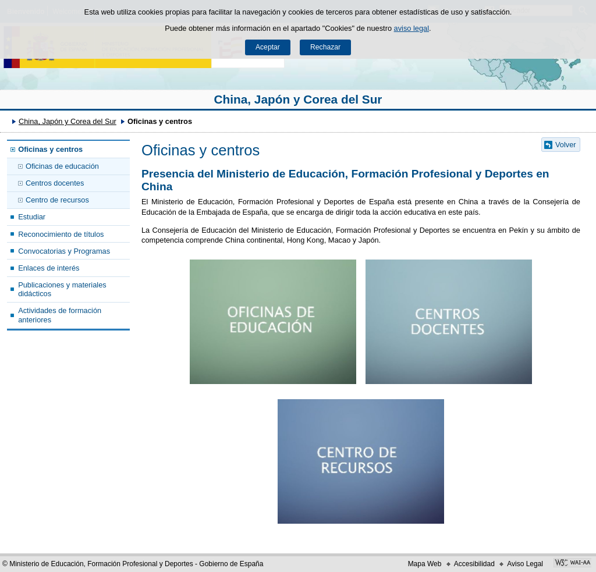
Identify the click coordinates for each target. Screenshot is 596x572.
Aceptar (268, 47)
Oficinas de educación (62, 166)
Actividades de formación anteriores (59, 315)
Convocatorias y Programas (64, 251)
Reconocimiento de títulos (61, 234)
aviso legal (411, 28)
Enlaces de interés (48, 268)
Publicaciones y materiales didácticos (62, 289)
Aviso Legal (525, 564)
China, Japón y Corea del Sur (298, 99)
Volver (565, 144)
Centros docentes (55, 183)
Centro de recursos (57, 200)
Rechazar (325, 47)
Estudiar (31, 216)
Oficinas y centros (50, 149)
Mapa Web (425, 564)
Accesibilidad (474, 564)
